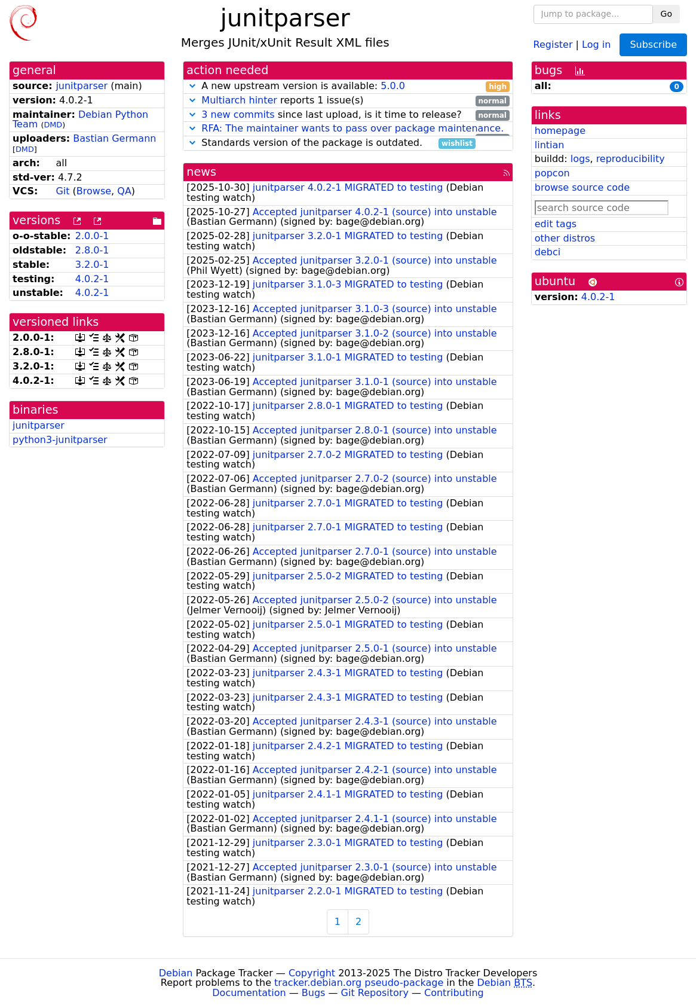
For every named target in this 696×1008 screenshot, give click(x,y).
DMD (53, 124)
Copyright (312, 973)
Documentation (249, 992)
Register (553, 44)
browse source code (582, 187)
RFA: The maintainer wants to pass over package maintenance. (352, 128)
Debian (176, 973)
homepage (560, 130)
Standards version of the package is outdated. (330, 143)
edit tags (556, 224)
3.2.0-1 (92, 264)
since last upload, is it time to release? (348, 115)
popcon (552, 173)
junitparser (82, 85)
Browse (93, 191)
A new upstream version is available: (348, 86)
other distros (565, 238)
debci (547, 252)
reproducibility (630, 158)
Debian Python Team (80, 119)
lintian (550, 145)
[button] (192, 85)
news (201, 172)
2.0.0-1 (92, 236)
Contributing (454, 992)
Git (62, 191)
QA (124, 191)
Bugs (314, 992)
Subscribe (653, 44)
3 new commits (237, 114)
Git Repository (375, 992)
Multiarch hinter (239, 100)
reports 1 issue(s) (348, 101)
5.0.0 (393, 85)
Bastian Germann (114, 138)
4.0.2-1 (92, 279)
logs (580, 158)
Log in (596, 44)
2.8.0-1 (92, 250)
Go (666, 14)
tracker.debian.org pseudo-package (358, 982)
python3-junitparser (60, 439)
